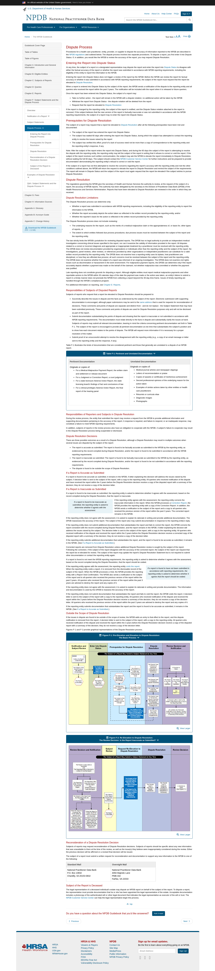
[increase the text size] (179, 37)
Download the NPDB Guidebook (40, 228)
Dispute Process (35, 128)
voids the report (132, 566)
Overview (31, 110)
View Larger (183, 728)
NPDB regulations (77, 54)
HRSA (55, 944)
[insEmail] (156, 951)
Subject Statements (35, 122)
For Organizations (68, 27)
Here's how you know (83, 2)
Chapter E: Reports (33, 93)
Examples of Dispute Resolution (41, 176)
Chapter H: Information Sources (38, 202)
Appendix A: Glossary (34, 208)
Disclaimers (86, 951)
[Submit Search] (190, 19)
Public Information (117, 954)
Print (187, 36)
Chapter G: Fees (32, 195)
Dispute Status (170, 67)
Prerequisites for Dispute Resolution (40, 144)
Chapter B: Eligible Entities (36, 74)
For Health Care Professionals (41, 27)
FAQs (176, 14)
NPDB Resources (90, 27)
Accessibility (86, 954)
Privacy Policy (87, 948)
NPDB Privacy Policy (119, 957)
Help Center (167, 14)
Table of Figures (32, 58)
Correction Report (179, 503)
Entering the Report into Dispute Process (40, 135)
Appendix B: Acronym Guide (37, 215)
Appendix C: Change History (37, 221)
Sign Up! (183, 951)
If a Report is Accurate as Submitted (97, 543)
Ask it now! (158, 913)
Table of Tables (31, 52)
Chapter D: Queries (33, 87)
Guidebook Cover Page (35, 45)
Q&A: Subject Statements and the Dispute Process (41, 184)
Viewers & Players (89, 945)
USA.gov (56, 950)
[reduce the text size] (174, 37)
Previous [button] (73, 921)
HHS (54, 947)
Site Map (113, 948)
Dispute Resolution (38, 151)
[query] (155, 19)
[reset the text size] (177, 37)
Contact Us (114, 945)
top (129, 904)
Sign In (186, 14)
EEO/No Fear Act (89, 960)
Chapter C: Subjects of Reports (38, 80)
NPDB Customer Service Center (134, 159)
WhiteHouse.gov (60, 953)
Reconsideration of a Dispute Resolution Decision (42, 158)
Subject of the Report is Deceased (40, 167)
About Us (155, 14)
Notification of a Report (38, 116)
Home (146, 14)
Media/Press (115, 951)
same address (146, 302)
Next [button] (186, 921)
